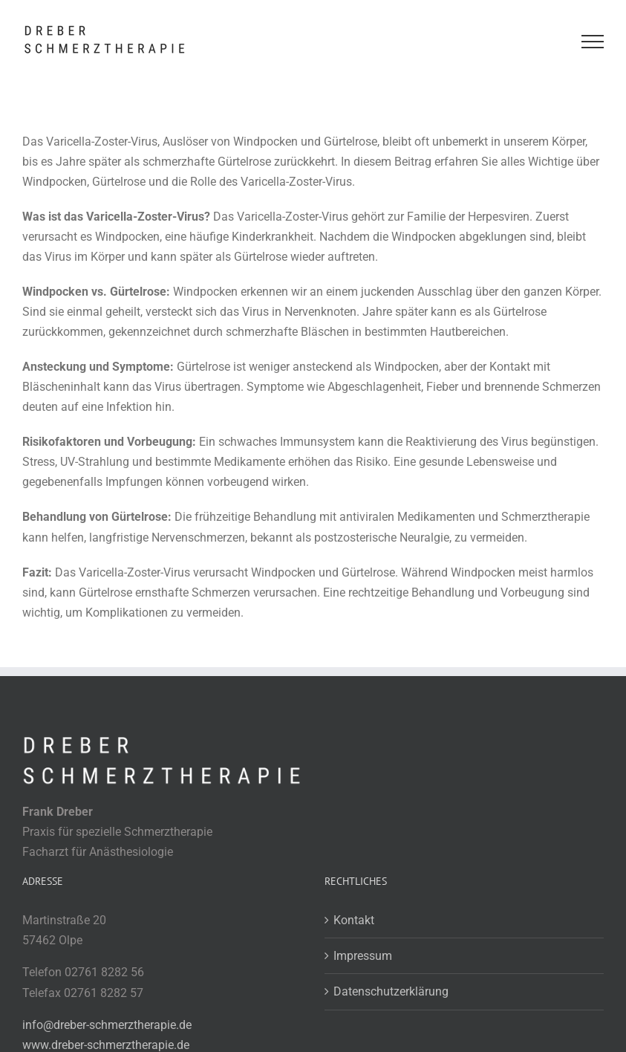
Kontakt (353, 920)
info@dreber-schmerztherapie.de (107, 1025)
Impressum (362, 956)
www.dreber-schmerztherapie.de (105, 1045)
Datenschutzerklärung (391, 991)
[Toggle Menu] (593, 41)
